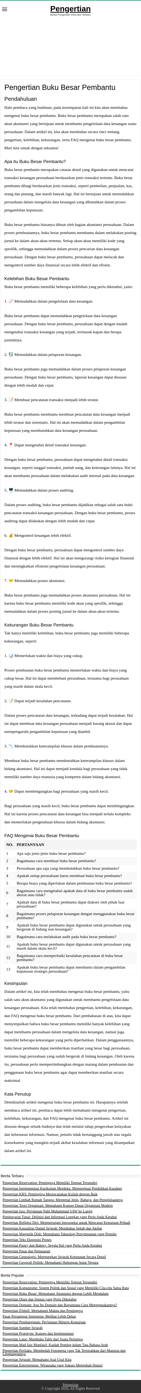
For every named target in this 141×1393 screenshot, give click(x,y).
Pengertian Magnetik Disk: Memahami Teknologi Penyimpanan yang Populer (60, 1234)
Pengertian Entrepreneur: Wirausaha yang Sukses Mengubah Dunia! (53, 1365)
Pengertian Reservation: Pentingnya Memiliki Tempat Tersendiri (50, 1183)
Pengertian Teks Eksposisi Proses (27, 1240)
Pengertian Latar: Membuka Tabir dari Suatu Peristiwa (43, 1339)
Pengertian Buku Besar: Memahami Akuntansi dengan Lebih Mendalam (56, 1294)
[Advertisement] (70, 49)
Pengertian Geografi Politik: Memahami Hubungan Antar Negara (50, 1262)
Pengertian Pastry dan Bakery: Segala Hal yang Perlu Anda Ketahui (52, 1245)
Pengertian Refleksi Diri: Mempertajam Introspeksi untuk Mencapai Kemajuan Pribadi (66, 1223)
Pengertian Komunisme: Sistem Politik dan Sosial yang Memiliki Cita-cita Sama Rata (66, 1288)
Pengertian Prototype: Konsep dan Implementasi (38, 1333)
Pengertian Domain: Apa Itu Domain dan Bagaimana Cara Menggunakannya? (60, 1305)
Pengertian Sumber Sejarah (23, 1328)
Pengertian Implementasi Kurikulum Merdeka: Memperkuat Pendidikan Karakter (62, 1188)
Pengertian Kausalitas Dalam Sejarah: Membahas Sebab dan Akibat (52, 1228)
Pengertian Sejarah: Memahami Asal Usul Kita (37, 1360)
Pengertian (70, 8)
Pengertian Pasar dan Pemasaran (26, 1251)
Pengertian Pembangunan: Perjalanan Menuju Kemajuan (44, 1322)
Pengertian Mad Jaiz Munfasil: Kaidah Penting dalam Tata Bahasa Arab (55, 1345)
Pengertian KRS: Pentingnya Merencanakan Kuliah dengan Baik (50, 1194)
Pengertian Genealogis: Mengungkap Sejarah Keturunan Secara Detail (54, 1257)
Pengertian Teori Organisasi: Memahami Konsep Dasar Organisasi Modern (58, 1205)
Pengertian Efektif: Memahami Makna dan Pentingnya (43, 1311)
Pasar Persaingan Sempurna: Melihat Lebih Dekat (39, 1316)
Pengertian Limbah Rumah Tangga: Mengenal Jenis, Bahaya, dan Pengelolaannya (63, 1200)
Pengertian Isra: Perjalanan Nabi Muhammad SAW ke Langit (48, 1211)
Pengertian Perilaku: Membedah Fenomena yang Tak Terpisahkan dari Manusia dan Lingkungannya (64, 1352)
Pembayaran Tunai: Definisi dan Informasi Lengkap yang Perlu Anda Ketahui (60, 1217)
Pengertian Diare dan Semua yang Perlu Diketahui (40, 1299)
